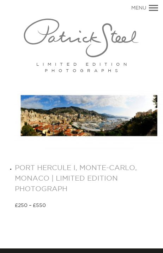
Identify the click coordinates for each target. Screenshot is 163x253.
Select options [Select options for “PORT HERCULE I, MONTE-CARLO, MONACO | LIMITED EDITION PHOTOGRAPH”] (71, 206)
